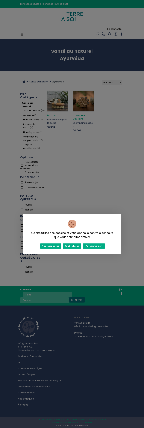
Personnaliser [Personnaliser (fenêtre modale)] (94, 246)
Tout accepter (50, 246)
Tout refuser (72, 246)
